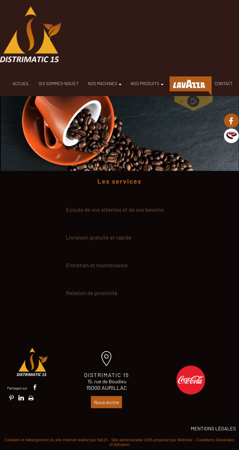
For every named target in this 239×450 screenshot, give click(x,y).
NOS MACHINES (102, 83)
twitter (44, 387)
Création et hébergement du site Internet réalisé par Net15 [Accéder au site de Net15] (56, 440)
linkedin (21, 398)
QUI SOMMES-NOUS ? (58, 83)
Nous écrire (106, 402)
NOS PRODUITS (145, 83)
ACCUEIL (20, 83)
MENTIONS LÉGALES (213, 428)
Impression (30, 397)
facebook (34, 387)
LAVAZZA (189, 83)
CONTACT (224, 83)
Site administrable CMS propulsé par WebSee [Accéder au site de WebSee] (151, 440)
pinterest (11, 398)
